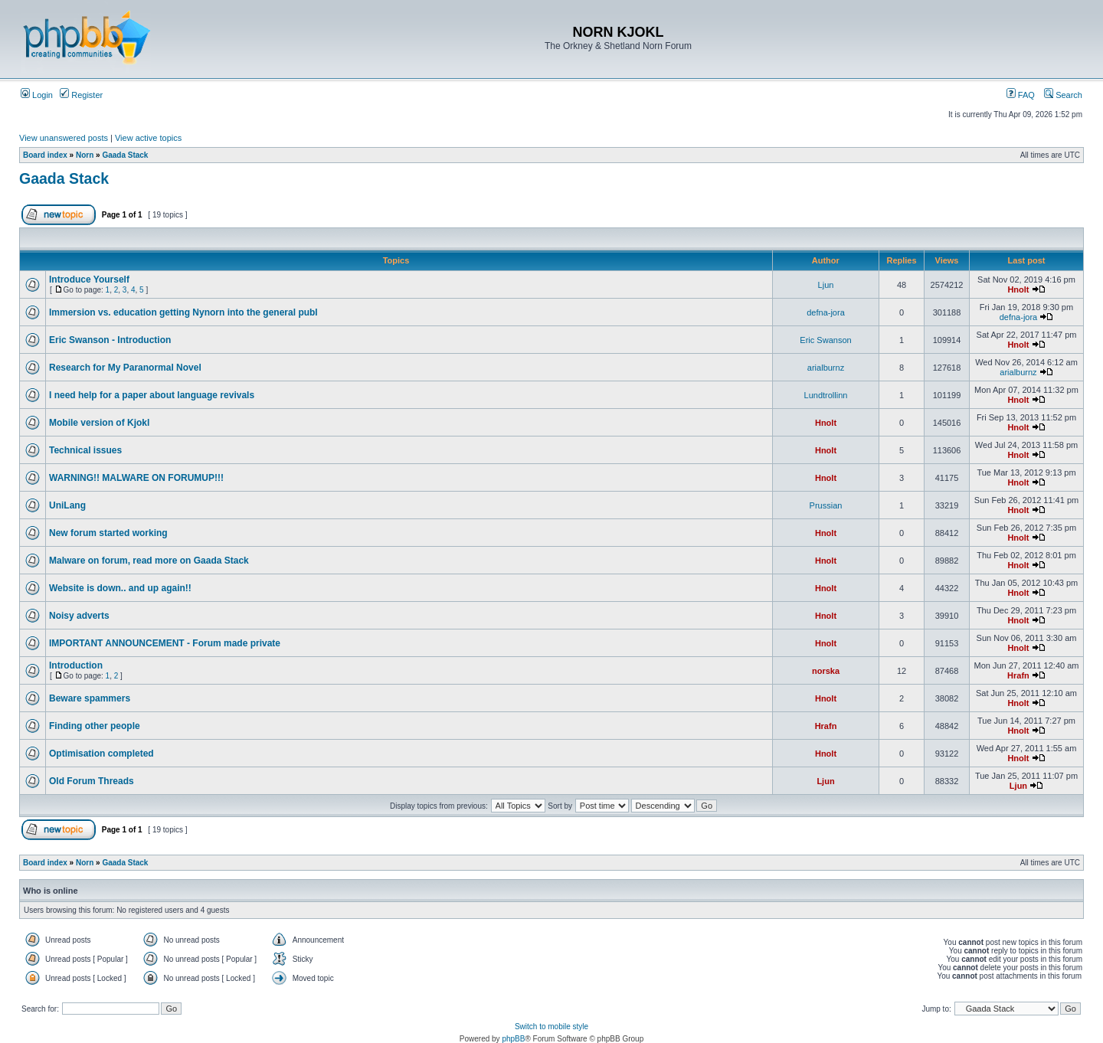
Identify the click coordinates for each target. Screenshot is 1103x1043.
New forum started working (108, 533)
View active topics (148, 137)
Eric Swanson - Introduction (110, 340)
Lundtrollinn (826, 395)
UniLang (67, 505)
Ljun (826, 284)
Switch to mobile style (551, 1026)
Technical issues (85, 450)
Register (81, 95)
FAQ (1020, 95)
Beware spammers (89, 698)
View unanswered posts (63, 137)
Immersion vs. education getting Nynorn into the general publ (183, 312)
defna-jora (826, 312)
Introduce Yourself (89, 279)
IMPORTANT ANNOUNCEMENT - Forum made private (164, 643)
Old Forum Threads (91, 781)
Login (37, 95)
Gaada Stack (125, 155)
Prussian (826, 505)
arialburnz (825, 367)
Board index (45, 155)
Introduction (76, 665)
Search (1063, 95)
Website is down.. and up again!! (120, 588)
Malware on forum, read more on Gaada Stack (149, 560)
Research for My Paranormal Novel (125, 367)
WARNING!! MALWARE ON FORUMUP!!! (136, 477)
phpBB (513, 1039)
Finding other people (94, 726)
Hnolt (1018, 289)
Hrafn (1018, 675)
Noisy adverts (79, 615)
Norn (84, 155)
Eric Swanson (825, 340)
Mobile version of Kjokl (99, 422)
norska (826, 670)
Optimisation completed (101, 753)
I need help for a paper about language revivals (151, 395)
